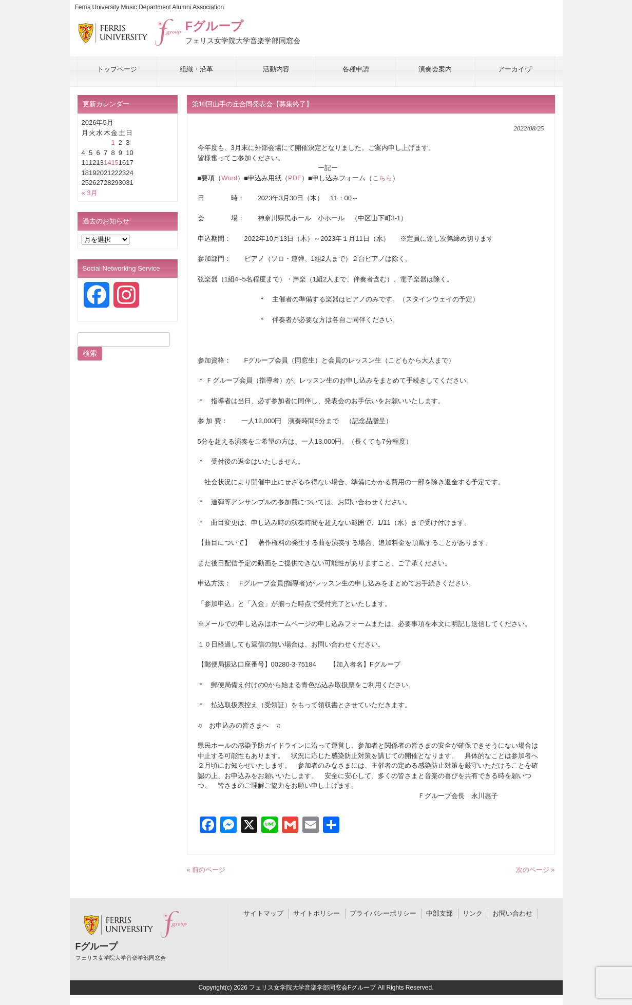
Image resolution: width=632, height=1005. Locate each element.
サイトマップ (263, 913)
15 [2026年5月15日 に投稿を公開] (114, 162)
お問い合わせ (512, 913)
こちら (382, 178)
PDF (294, 178)
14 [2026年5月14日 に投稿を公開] (107, 162)
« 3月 (90, 193)
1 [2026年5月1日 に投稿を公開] (112, 142)
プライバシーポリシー (383, 913)
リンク (473, 913)
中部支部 (439, 913)
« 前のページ (206, 870)
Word (229, 178)
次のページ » (535, 870)
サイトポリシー (316, 913)
